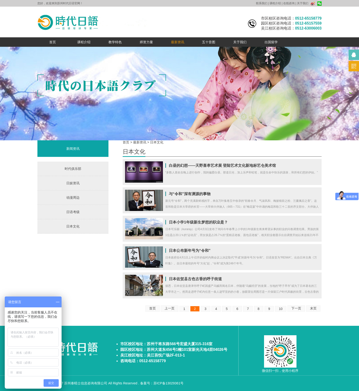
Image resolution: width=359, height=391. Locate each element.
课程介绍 (275, 3)
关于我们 (302, 3)
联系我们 (261, 3)
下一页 (296, 308)
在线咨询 (289, 3)
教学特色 (115, 42)
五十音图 (208, 42)
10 (281, 309)
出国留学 (271, 42)
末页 (313, 308)
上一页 (170, 308)
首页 (52, 42)
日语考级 (73, 212)
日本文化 (73, 226)
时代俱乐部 (73, 169)
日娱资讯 (73, 183)
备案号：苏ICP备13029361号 (162, 383)
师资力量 (146, 42)
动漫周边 (73, 197)
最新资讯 (177, 42)
